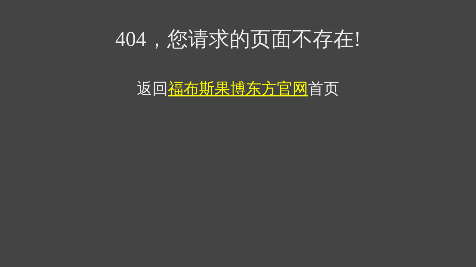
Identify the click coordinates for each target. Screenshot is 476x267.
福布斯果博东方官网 (238, 88)
